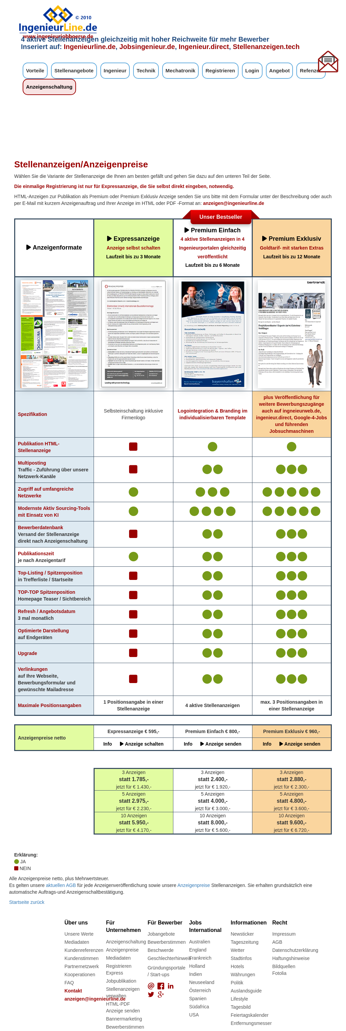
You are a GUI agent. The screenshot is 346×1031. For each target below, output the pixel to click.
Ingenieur (115, 70)
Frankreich (200, 958)
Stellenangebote (74, 70)
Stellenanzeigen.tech (266, 46)
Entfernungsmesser (251, 1023)
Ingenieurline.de (90, 46)
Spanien (197, 998)
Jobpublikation (121, 981)
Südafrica (199, 1006)
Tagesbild (241, 1007)
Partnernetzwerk (82, 966)
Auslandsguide (246, 990)
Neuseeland (202, 982)
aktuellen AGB (61, 885)
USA (194, 1014)
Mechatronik (180, 70)
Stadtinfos (241, 958)
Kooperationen (80, 974)
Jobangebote (161, 934)
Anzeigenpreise (193, 885)
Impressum (284, 934)
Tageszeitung (245, 942)
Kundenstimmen (82, 958)
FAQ (69, 982)
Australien (199, 941)
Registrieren (220, 70)
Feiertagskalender (250, 1015)
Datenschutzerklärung (295, 950)
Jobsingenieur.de (147, 46)
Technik (146, 70)
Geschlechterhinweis (169, 958)
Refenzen (311, 70)
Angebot (279, 70)
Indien (195, 974)
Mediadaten (77, 942)
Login (252, 70)
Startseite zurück (26, 902)
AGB (277, 942)
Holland (197, 966)
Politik (237, 982)
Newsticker (242, 934)
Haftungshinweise (291, 958)
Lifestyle (239, 999)
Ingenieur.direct (204, 46)
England (197, 950)
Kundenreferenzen (84, 950)
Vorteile (35, 70)
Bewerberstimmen (125, 1027)
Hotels (237, 966)
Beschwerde (161, 950)
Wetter (238, 950)
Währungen (243, 974)
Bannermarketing (124, 1019)
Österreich (200, 990)
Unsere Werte (79, 934)
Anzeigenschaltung (49, 87)
